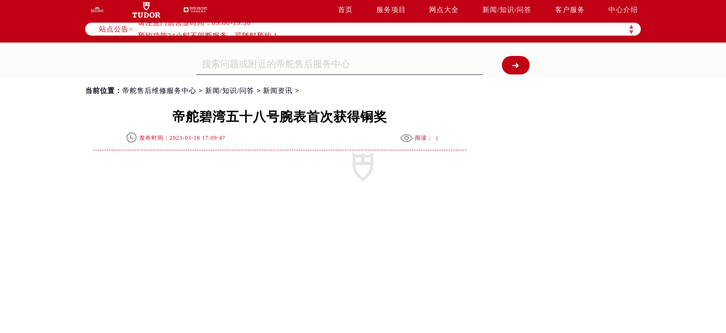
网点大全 (444, 9)
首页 (345, 9)
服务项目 (391, 9)
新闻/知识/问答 (507, 9)
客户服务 (570, 9)
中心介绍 (623, 9)
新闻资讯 (278, 90)
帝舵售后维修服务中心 (159, 90)
